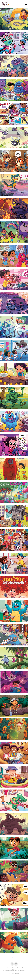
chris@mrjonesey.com (16, 973)
